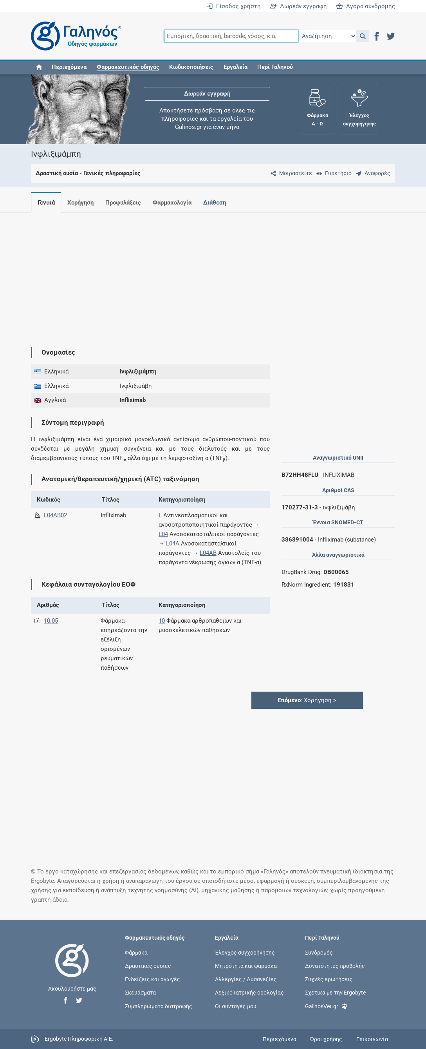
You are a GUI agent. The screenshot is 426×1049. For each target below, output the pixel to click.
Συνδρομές (319, 952)
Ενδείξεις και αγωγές (152, 979)
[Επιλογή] (327, 36)
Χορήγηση (82, 202)
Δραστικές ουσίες (148, 966)
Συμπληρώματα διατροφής (158, 1006)
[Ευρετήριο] (332, 173)
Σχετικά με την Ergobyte (335, 992)
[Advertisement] (213, 273)
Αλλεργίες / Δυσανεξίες (246, 979)
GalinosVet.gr (326, 1005)
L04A (172, 543)
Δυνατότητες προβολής (335, 966)
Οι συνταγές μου (235, 1006)
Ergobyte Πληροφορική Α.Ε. (79, 1039)
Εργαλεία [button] (235, 67)
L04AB (208, 552)
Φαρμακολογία (176, 202)
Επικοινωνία (372, 1039)
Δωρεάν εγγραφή (298, 6)
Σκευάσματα (140, 992)
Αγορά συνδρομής (365, 6)
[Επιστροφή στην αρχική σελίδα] (72, 969)
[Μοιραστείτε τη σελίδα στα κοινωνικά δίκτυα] (289, 173)
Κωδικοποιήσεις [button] (191, 67)
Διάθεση (220, 202)
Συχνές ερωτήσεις (329, 979)
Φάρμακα (136, 952)
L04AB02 (55, 515)
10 (162, 620)
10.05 (51, 620)
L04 (163, 534)
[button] (362, 36)
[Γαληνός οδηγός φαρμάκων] (74, 36)
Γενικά (46, 202)
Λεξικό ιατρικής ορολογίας (249, 992)
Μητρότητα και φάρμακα (246, 966)
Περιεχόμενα (69, 67)
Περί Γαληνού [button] (275, 67)
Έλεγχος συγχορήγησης (245, 952)
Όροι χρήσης (326, 1039)
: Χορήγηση (307, 700)
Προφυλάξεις (126, 202)
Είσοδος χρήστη (233, 6)
